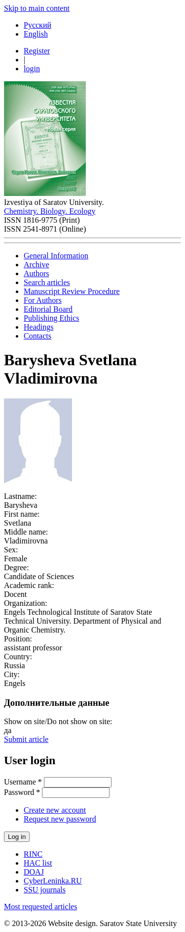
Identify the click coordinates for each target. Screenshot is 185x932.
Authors (36, 273)
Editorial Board (48, 309)
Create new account (55, 810)
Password (22, 792)
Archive (36, 264)
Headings (38, 327)
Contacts (37, 336)
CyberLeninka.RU (53, 881)
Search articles (47, 282)
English (36, 34)
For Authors (43, 300)
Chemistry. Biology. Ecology (49, 211)
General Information (56, 255)
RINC (33, 854)
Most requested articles (40, 906)
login (32, 68)
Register (37, 51)
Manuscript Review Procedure (72, 291)
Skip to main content (37, 8)
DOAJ (34, 872)
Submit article (26, 739)
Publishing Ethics (51, 318)
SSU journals (45, 889)
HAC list (38, 863)
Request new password (60, 819)
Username (23, 782)
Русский (37, 25)
